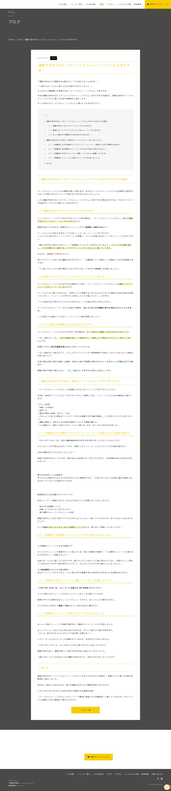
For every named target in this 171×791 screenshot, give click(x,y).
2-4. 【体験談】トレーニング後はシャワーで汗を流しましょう (74, 158)
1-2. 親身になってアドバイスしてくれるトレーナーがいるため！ (75, 130)
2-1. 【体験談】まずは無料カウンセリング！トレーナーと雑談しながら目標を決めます (84, 144)
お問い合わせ (157, 774)
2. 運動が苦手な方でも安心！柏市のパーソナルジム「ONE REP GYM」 (73, 140)
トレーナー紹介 (84, 774)
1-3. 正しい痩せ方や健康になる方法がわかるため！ (69, 135)
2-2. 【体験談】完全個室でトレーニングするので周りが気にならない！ (77, 149)
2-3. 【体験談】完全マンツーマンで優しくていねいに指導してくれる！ (77, 153)
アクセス (118, 774)
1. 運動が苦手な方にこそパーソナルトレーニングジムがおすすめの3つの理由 (75, 121)
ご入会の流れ (98, 774)
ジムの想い (70, 774)
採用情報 (145, 774)
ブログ (53, 58)
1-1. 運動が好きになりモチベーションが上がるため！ (70, 126)
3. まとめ (48, 163)
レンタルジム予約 (132, 774)
